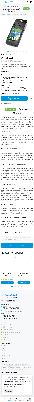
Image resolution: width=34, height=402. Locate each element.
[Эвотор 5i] (17, 33)
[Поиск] (27, 2)
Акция (3, 348)
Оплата (17, 113)
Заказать (26, 8)
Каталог (9, 14)
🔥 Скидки (4, 337)
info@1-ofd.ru (7, 304)
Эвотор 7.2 (4, 275)
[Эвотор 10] (25, 263)
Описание (10, 109)
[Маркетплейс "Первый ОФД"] (9, 2)
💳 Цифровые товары (8, 329)
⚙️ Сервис (4, 334)
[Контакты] (31, 2)
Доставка (23, 109)
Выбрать (7, 282)
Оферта (3, 358)
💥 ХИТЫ (16, 14)
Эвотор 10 (20, 275)
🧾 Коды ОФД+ (6, 324)
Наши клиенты (6, 356)
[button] (8, 51)
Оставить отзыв (17, 245)
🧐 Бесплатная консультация (10, 332)
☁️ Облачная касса (7, 327)
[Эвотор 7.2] (9, 263)
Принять (8, 391)
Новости (4, 350)
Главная (3, 14)
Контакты (4, 353)
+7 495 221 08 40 (8, 301)
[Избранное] (31, 98)
